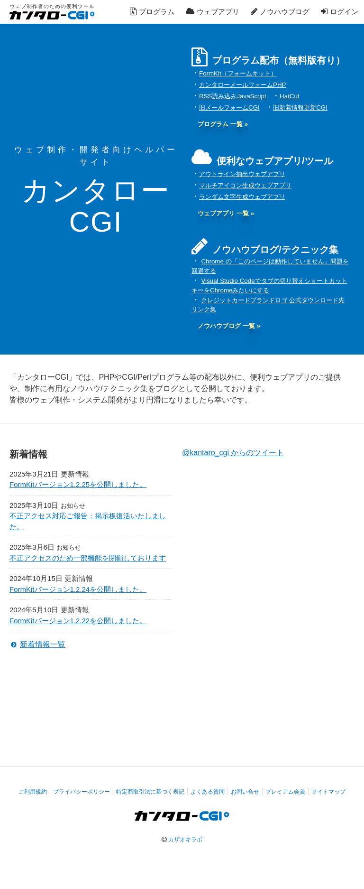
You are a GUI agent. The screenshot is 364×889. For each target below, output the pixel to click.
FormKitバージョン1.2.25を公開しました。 (77, 484)
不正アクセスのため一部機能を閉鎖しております (87, 558)
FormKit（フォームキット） (238, 73)
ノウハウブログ (280, 12)
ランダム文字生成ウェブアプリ (242, 196)
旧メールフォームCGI (229, 107)
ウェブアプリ (212, 12)
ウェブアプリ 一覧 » (226, 213)
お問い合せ (245, 791)
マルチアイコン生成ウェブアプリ (245, 185)
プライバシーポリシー (81, 791)
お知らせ (73, 505)
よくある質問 (208, 791)
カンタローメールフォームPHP (242, 84)
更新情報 (75, 474)
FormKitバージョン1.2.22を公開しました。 (77, 621)
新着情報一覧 (42, 644)
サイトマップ (328, 791)
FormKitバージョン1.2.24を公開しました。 (77, 589)
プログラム (152, 12)
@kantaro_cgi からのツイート (233, 453)
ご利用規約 (32, 791)
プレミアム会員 (285, 791)
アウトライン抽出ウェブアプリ (242, 174)
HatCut (289, 96)
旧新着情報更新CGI (300, 107)
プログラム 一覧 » (223, 124)
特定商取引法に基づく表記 (150, 791)
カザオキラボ (185, 839)
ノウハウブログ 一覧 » (229, 325)
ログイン (339, 12)
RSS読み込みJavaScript (232, 96)
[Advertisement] (182, 693)
